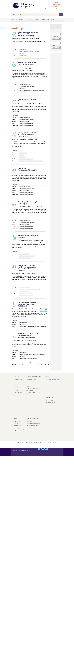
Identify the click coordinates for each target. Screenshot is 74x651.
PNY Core (28, 386)
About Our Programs (31, 384)
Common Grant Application (33, 423)
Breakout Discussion (24, 51)
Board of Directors (18, 386)
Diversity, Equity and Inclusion (25, 90)
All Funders (22, 53)
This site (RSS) (47, 449)
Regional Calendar (31, 392)
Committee (47, 404)
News (52, 19)
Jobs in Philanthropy (19, 429)
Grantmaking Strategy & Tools (38, 90)
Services (16, 384)
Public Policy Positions (50, 402)
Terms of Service (20, 442)
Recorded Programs (31, 381)
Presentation (31, 51)
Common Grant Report (32, 425)
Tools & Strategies (23, 322)
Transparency (43, 326)
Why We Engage (49, 400)
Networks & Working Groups (52, 379)
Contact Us (56, 4)
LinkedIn (44, 449)
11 (48, 364)
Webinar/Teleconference (24, 86)
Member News (17, 421)
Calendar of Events (31, 379)
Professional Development (25, 84)
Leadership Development (32, 358)
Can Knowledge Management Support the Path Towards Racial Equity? (27, 304)
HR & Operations (23, 91)
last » (30, 365)
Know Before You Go (31, 388)
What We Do (17, 381)
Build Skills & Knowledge (26, 19)
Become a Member (18, 383)
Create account (57, 9)
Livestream (22, 289)
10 (45, 364)
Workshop (37, 51)
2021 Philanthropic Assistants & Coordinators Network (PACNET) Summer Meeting (28, 335)
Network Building (23, 49)
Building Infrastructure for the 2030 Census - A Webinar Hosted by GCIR (27, 134)
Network (37, 19)
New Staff (27, 121)
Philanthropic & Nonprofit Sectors (26, 123)
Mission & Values (18, 379)
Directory (47, 383)
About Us (14, 19)
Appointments (17, 425)
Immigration (40, 160)
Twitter (39, 449)
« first (29, 362)
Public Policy (45, 19)
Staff (15, 388)
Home (56, 2)
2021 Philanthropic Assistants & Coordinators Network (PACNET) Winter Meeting (28, 34)
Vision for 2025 (18, 392)
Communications (23, 55)
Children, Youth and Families (31, 160)
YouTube (42, 449)
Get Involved (29, 390)
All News (16, 430)
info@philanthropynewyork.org (20, 453)
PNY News (16, 427)
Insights (16, 423)
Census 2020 (22, 160)
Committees (48, 381)
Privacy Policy (28, 442)
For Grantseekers (33, 418)
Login (55, 6)
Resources (29, 383)
